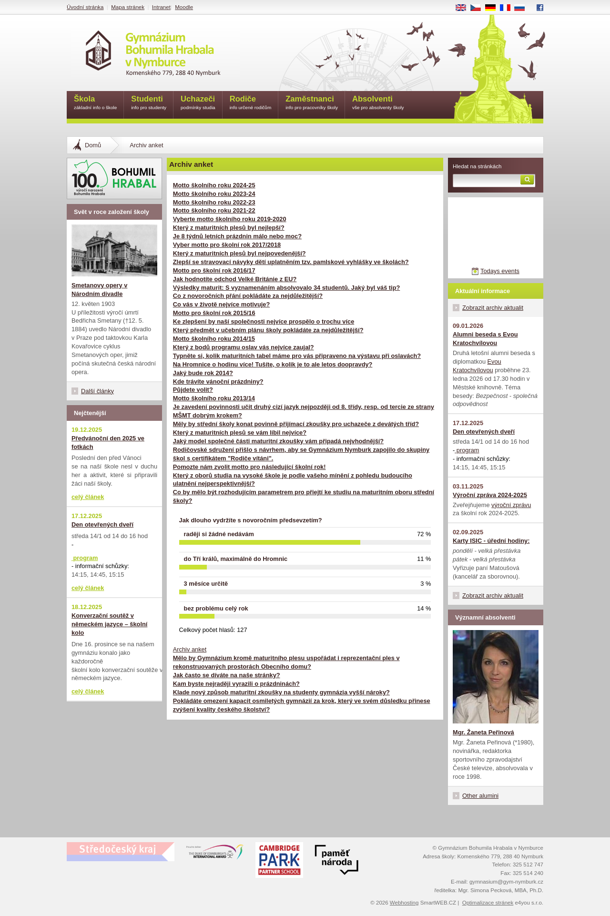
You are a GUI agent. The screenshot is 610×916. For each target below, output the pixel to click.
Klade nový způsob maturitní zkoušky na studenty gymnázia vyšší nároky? (281, 692)
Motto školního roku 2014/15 (214, 338)
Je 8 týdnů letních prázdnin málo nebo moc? (237, 236)
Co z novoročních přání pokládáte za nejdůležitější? (248, 295)
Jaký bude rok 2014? (203, 373)
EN (464, 8)
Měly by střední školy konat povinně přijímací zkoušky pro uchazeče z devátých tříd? (296, 423)
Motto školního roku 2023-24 (214, 193)
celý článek (87, 496)
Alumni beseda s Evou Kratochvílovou (485, 338)
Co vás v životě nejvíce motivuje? (221, 304)
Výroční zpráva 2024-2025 (490, 495)
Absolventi (378, 103)
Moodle (184, 7)
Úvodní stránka (85, 7)
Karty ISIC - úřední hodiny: (491, 540)
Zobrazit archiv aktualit (492, 307)
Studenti (148, 103)
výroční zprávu (511, 505)
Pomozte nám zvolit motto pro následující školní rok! (249, 466)
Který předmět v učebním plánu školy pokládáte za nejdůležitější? (268, 330)
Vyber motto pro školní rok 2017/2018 (227, 244)
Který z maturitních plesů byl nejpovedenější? (239, 253)
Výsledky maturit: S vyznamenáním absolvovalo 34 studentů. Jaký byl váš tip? (286, 287)
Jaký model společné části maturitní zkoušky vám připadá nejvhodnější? (278, 441)
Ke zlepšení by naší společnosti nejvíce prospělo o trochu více (263, 321)
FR (508, 8)
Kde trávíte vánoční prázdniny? (218, 381)
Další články (97, 391)
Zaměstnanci (311, 103)
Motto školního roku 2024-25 (214, 185)
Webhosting (404, 903)
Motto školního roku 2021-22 (214, 210)
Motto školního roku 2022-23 (214, 202)
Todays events (499, 271)
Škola (95, 103)
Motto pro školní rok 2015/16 (214, 312)
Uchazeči (198, 103)
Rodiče (251, 103)
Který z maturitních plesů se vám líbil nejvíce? (239, 432)
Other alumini (480, 795)
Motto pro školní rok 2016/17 (214, 270)
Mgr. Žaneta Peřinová (483, 732)
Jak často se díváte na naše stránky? (226, 675)
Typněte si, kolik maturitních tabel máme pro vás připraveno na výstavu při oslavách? (297, 355)
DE (494, 8)
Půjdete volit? (193, 389)
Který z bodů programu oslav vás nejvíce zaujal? (243, 347)
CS (479, 8)
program (467, 450)
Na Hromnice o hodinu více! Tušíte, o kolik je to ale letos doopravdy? (273, 364)
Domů (93, 145)
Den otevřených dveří (484, 431)
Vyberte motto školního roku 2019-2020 (229, 219)
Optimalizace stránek (488, 903)
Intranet (161, 7)
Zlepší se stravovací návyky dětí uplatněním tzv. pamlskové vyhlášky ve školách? (291, 261)
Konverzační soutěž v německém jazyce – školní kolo (109, 624)
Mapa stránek (127, 7)
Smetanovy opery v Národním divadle (99, 289)
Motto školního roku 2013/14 (214, 398)
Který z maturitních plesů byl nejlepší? (229, 227)
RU (523, 8)
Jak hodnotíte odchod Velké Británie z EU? (235, 279)
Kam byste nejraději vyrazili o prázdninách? (236, 683)
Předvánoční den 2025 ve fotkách (107, 442)
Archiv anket (189, 649)
